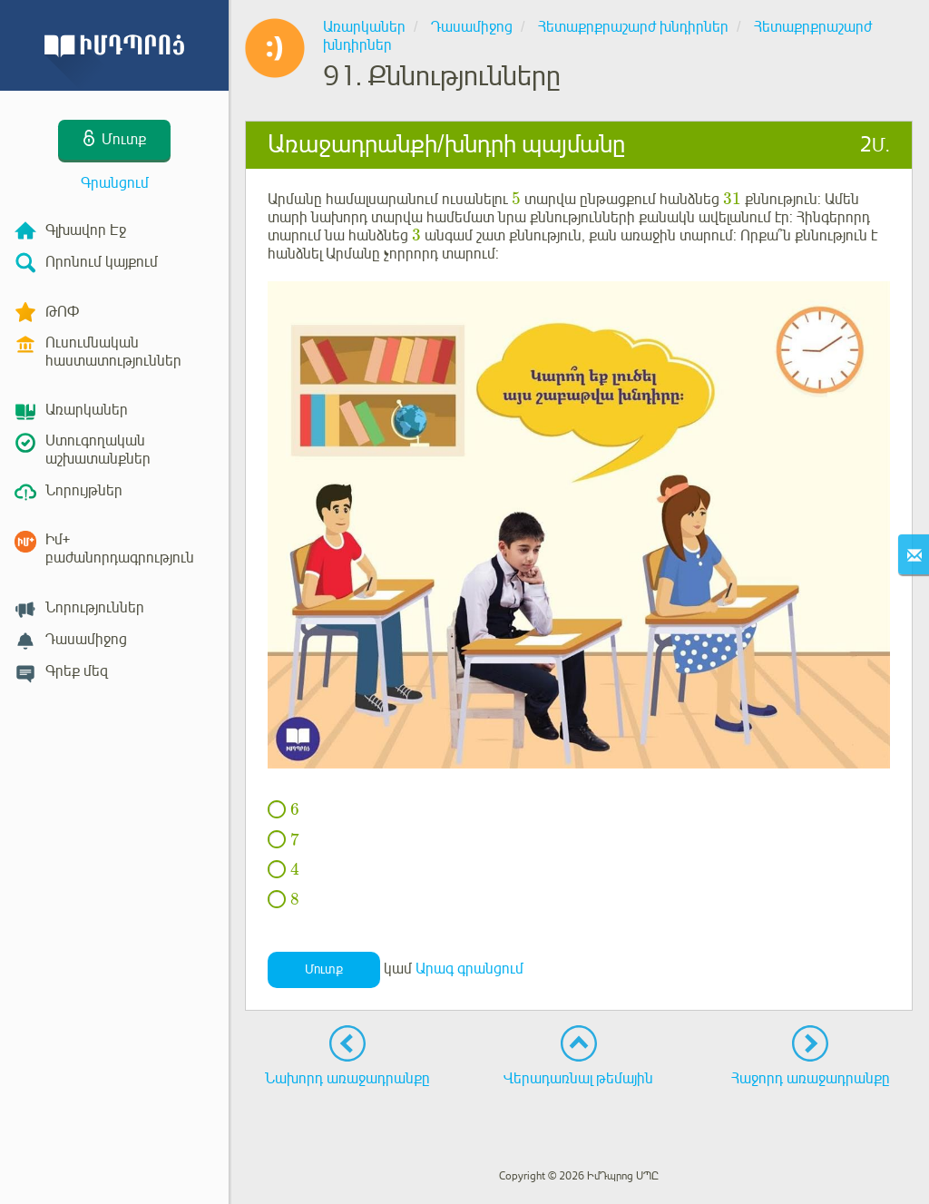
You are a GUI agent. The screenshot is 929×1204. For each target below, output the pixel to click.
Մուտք (324, 969)
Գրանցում (115, 183)
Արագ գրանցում (469, 969)
